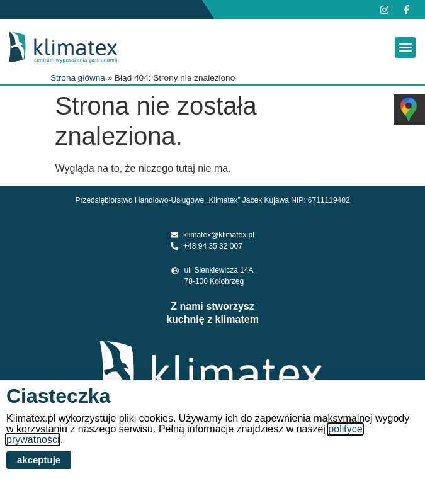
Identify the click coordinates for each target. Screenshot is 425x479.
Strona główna (77, 77)
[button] (405, 47)
